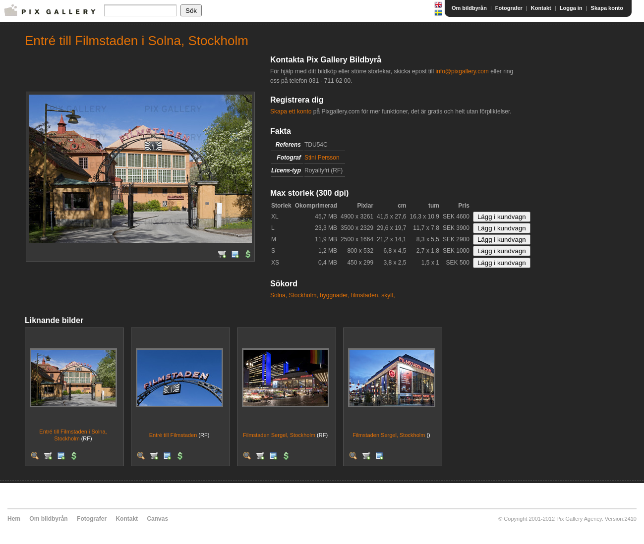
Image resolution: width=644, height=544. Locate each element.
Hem (13, 518)
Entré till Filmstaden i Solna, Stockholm (73, 435)
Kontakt (541, 8)
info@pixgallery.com (461, 71)
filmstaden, (365, 295)
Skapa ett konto (290, 111)
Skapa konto (607, 8)
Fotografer (509, 8)
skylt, (388, 295)
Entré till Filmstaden (173, 435)
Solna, (278, 295)
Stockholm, (303, 295)
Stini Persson (322, 157)
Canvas (157, 518)
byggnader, (334, 295)
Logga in (571, 8)
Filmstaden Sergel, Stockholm (279, 435)
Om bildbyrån (469, 8)
